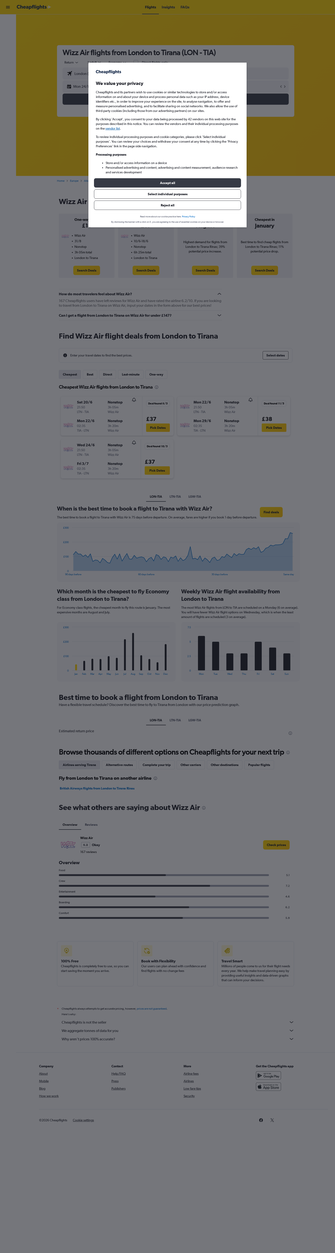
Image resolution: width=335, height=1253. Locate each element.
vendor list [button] (112, 128)
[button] (167, 183)
